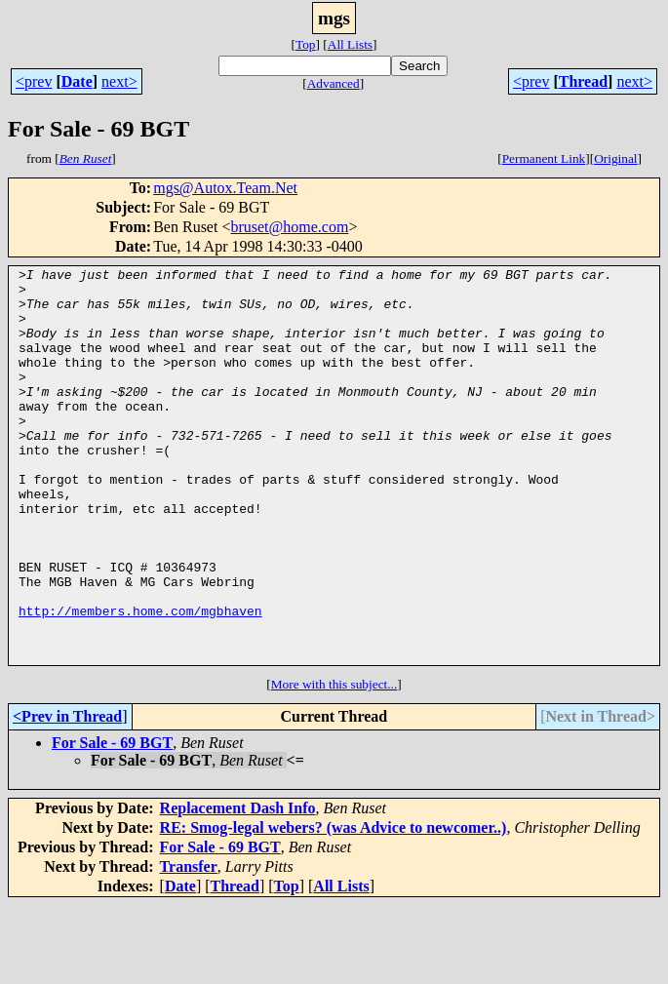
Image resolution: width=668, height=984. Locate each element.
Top (305, 44)
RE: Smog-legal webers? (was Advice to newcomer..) (333, 906)
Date (77, 81)
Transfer (188, 945)
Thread (583, 81)
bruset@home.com (289, 226)
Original (615, 158)
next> (119, 81)
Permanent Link (544, 158)
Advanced (333, 83)
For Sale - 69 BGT (112, 821)
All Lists (350, 44)
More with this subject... (334, 763)
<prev (34, 81)
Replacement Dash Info (238, 887)
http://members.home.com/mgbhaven (140, 680)
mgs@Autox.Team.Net (225, 187)
